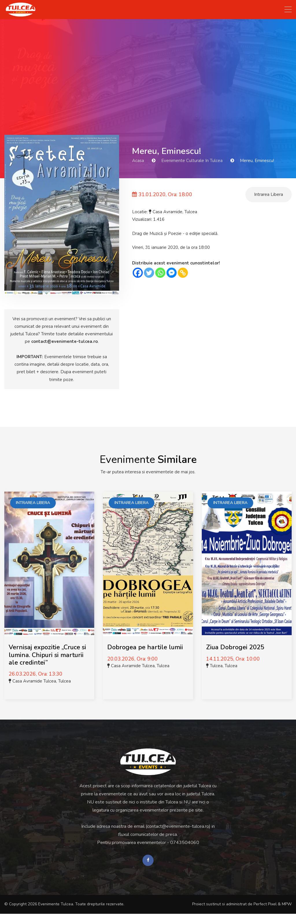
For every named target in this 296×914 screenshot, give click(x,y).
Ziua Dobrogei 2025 (235, 647)
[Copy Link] (183, 273)
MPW (287, 904)
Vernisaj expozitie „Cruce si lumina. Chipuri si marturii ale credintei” (47, 655)
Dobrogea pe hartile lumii (145, 647)
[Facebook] (138, 273)
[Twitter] (149, 273)
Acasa (138, 160)
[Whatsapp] (160, 273)
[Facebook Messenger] (171, 273)
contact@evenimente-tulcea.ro (64, 341)
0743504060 (184, 842)
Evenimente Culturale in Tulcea (192, 160)
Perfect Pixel (265, 904)
